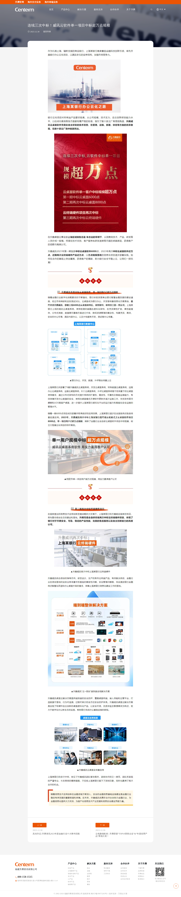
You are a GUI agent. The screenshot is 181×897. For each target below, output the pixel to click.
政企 (88, 868)
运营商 (89, 873)
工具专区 (107, 873)
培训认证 (124, 876)
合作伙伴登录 (125, 879)
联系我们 (141, 879)
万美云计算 (122, 894)
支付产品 (71, 876)
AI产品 (70, 879)
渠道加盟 (124, 873)
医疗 (88, 879)
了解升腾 (141, 868)
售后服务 (107, 868)
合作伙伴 (124, 871)
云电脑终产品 (72, 871)
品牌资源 (141, 871)
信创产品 (71, 868)
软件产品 (71, 882)
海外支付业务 (34, 2)
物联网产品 (72, 884)
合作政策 (124, 868)
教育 (88, 876)
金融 (88, 871)
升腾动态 (141, 873)
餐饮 (88, 884)
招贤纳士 (141, 876)
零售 (88, 882)
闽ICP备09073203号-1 (99, 894)
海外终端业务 (51, 2)
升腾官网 (19, 2)
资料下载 (107, 871)
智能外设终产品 (73, 873)
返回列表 (47, 32)
